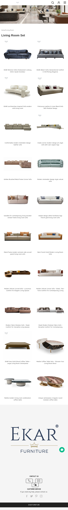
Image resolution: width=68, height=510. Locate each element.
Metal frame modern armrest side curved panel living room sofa (17, 253)
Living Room (10, 30)
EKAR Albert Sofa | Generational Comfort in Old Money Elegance (50, 71)
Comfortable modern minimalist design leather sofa (18, 144)
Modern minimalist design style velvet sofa (50, 180)
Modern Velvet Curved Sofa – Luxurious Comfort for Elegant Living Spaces (17, 289)
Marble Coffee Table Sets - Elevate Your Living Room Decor (50, 362)
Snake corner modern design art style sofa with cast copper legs (50, 144)
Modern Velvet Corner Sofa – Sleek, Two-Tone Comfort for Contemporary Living (50, 289)
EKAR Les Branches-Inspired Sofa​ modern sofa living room (18, 107)
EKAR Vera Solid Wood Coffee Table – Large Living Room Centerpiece (17, 362)
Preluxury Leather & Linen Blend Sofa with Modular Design (50, 107)
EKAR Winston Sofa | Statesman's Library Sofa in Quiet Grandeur (17, 71)
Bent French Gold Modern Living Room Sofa (50, 253)
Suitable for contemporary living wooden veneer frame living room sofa (18, 217)
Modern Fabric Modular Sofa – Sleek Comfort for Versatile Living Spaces (18, 326)
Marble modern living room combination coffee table (17, 399)
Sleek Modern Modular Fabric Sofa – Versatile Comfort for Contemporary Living (50, 327)
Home (3, 30)
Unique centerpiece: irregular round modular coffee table (50, 399)
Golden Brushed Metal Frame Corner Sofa (18, 179)
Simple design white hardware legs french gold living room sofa (50, 217)
